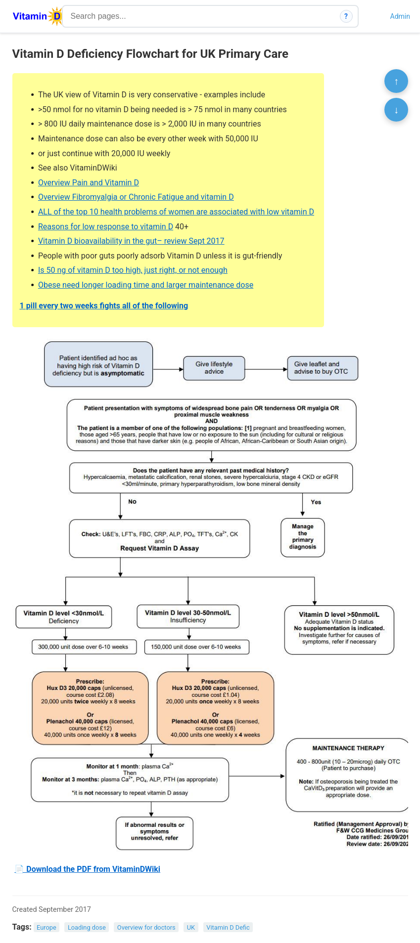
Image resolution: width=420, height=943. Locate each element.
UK (191, 927)
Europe (46, 927)
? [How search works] (346, 16)
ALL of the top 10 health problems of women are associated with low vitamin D (176, 211)
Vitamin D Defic (228, 927)
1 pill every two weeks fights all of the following (104, 305)
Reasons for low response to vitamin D (105, 226)
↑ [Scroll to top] (396, 81)
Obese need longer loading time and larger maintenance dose (145, 285)
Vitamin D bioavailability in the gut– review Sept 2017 (131, 241)
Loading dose (87, 927)
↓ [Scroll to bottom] (396, 109)
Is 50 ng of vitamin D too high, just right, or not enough (133, 270)
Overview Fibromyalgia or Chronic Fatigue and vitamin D (136, 197)
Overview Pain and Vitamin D (88, 182)
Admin (400, 16)
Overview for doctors (146, 927)
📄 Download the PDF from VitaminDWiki (87, 869)
